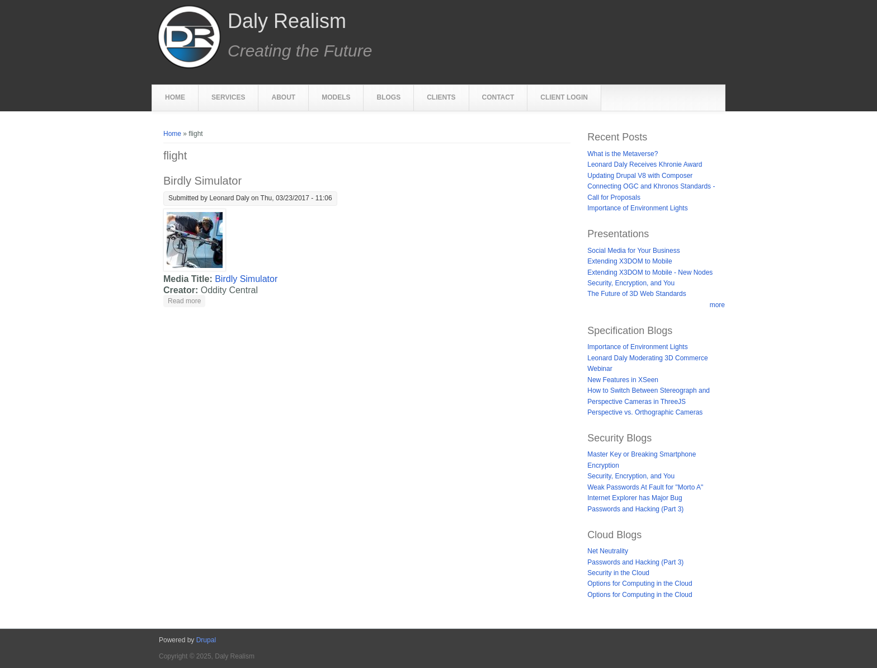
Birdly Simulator (202, 181)
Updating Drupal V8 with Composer (639, 176)
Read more (186, 300)
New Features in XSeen (622, 380)
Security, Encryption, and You (631, 283)
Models (336, 97)
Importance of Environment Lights (637, 208)
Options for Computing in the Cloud (639, 583)
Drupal (206, 640)
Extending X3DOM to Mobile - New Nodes (650, 272)
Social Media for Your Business (633, 251)
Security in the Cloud (618, 573)
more (717, 305)
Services (228, 97)
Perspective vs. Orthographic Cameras (644, 412)
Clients (441, 97)
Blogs (388, 97)
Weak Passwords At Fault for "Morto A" (645, 487)
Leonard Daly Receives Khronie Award (644, 164)
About (283, 97)
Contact (498, 97)
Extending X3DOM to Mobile (629, 261)
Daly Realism (287, 21)
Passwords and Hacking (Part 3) (635, 509)
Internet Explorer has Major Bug (634, 498)
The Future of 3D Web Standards (636, 294)
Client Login (564, 97)
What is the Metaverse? (622, 154)
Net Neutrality (607, 551)
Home (175, 97)
